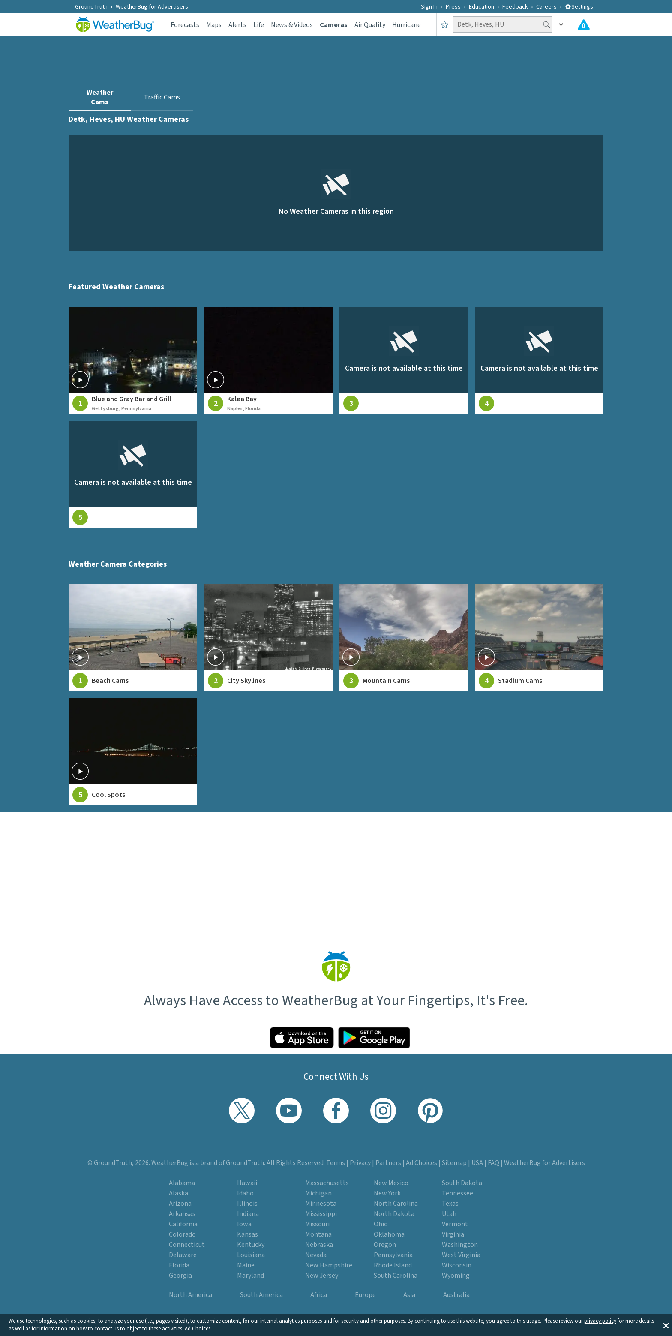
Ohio (381, 1224)
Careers (546, 7)
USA (477, 1163)
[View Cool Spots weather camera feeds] (133, 751)
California (183, 1224)
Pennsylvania (393, 1255)
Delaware (183, 1255)
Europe (365, 1295)
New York (387, 1193)
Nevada (316, 1255)
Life (258, 25)
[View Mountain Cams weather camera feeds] (403, 637)
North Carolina (396, 1203)
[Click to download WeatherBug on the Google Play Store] (374, 1037)
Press (453, 7)
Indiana (248, 1214)
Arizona (180, 1203)
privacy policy (600, 1321)
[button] (666, 1324)
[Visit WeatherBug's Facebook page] (336, 1110)
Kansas (247, 1234)
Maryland (250, 1275)
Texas (450, 1203)
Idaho (245, 1193)
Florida (179, 1265)
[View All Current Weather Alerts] (583, 24)
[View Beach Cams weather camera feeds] (133, 637)
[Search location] (502, 24)
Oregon (385, 1244)
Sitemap (454, 1163)
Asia (409, 1295)
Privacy (360, 1163)
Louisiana (251, 1255)
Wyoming (456, 1275)
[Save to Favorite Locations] (445, 24)
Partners (388, 1163)
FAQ (493, 1163)
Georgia (180, 1275)
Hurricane (406, 25)
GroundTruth (91, 7)
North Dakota (394, 1214)
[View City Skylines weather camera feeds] (268, 637)
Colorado (182, 1234)
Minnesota (320, 1203)
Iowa (244, 1224)
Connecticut (187, 1244)
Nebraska (319, 1244)
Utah (449, 1214)
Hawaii (247, 1183)
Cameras (334, 25)
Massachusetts (327, 1183)
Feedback (515, 7)
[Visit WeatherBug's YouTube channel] (289, 1110)
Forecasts (185, 25)
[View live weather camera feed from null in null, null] (403, 360)
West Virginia (461, 1255)
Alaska (178, 1193)
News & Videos (292, 25)
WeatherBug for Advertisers (152, 7)
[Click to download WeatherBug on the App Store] (302, 1037)
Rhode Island (393, 1265)
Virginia (453, 1234)
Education (481, 7)
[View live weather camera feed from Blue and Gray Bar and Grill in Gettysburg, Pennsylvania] (133, 360)
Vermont (455, 1224)
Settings (579, 7)
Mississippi (321, 1214)
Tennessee (457, 1193)
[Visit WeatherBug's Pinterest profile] (430, 1110)
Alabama (182, 1183)
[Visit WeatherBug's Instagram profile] (383, 1110)
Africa (318, 1295)
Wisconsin (456, 1265)
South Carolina (395, 1275)
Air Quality (369, 25)
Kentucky (250, 1244)
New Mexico (391, 1183)
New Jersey (321, 1275)
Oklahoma (389, 1234)
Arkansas (182, 1214)
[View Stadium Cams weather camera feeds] (539, 637)
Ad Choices (197, 1329)
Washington (460, 1244)
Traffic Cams (162, 97)
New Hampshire (328, 1265)
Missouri (317, 1224)
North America (190, 1295)
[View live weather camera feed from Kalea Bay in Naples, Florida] (268, 360)
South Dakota (462, 1183)
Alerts (237, 25)
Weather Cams (100, 97)
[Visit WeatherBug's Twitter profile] (242, 1110)
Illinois (247, 1203)
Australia (456, 1295)
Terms (335, 1163)
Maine (246, 1265)
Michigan (318, 1193)
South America (261, 1295)
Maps (214, 25)
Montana (318, 1234)
